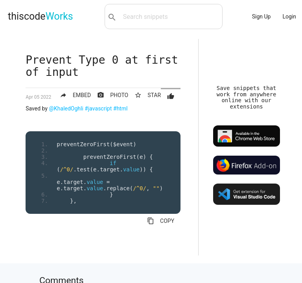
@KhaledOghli (66, 108)
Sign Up (261, 16)
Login (289, 16)
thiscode (40, 16)
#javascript (98, 108)
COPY (160, 221)
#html (120, 108)
